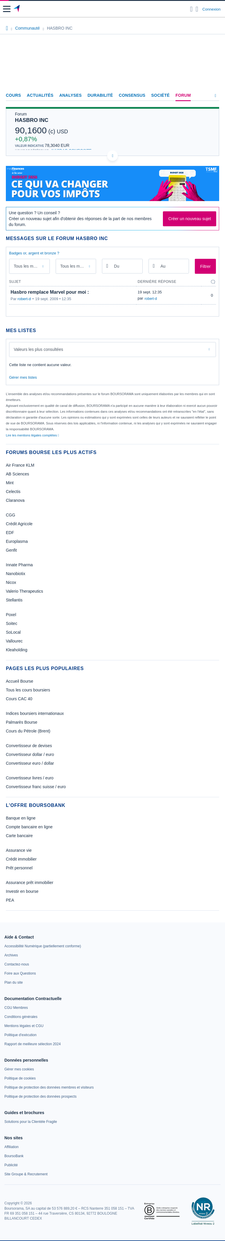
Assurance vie (19, 850)
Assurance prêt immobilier (29, 882)
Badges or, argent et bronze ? (34, 253)
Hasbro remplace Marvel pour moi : (50, 292)
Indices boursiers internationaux (35, 713)
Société (160, 95)
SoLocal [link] (13, 632)
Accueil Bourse (19, 681)
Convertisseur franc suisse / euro (36, 786)
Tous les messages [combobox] (30, 266)
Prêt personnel (19, 868)
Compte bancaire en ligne (29, 826)
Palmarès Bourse (21, 722)
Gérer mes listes (23, 377)
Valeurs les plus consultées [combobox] (38, 349)
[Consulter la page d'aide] (197, 9)
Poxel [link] (11, 614)
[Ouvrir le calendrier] (107, 266)
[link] (42, 946)
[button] (6, 8)
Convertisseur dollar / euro (30, 754)
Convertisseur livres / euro (30, 778)
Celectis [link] (13, 491)
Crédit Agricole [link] (19, 523)
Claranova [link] (15, 500)
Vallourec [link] (14, 641)
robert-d (24, 299)
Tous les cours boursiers (28, 690)
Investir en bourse (22, 891)
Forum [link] (183, 95)
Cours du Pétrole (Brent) (28, 731)
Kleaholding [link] (16, 649)
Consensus (132, 95)
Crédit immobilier (21, 859)
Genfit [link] (11, 550)
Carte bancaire (19, 835)
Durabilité (100, 95)
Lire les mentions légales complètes (32, 435)
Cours (13, 95)
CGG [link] (10, 515)
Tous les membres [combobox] (76, 266)
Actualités (40, 95)
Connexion (211, 9)
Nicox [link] (11, 582)
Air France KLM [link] (20, 465)
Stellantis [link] (14, 600)
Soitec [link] (11, 623)
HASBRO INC (31, 120)
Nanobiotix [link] (15, 573)
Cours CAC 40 (19, 698)
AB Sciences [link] (17, 474)
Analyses (70, 95)
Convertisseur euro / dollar (30, 763)
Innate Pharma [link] (19, 564)
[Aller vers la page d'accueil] (17, 9)
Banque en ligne (20, 818)
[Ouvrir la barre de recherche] (191, 9)
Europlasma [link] (17, 541)
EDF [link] (10, 532)
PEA (10, 900)
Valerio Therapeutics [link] (24, 591)
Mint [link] (9, 482)
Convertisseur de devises (29, 745)
